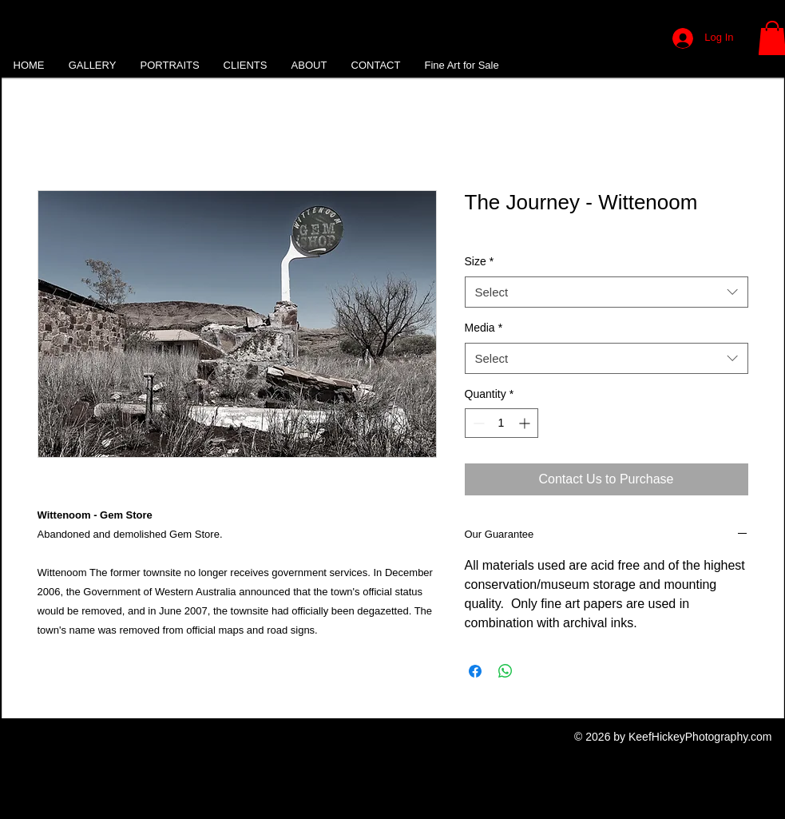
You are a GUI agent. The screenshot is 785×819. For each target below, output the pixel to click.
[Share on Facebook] (475, 671)
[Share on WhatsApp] (505, 671)
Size (479, 261)
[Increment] (526, 423)
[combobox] (606, 292)
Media (484, 327)
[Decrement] (477, 423)
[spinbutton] (501, 423)
